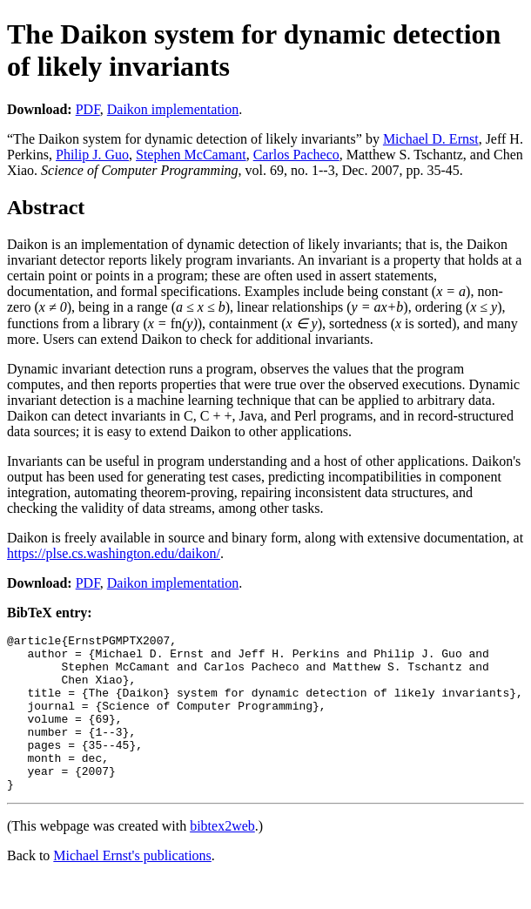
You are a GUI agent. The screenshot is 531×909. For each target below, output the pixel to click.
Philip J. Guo (92, 154)
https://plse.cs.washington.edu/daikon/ (113, 553)
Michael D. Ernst (431, 138)
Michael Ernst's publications (132, 886)
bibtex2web (222, 857)
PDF (88, 109)
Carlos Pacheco (296, 154)
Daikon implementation (173, 109)
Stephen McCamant (191, 154)
